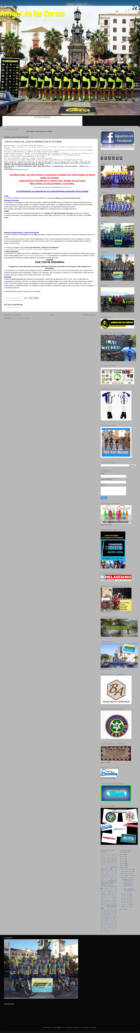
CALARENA (108, 863)
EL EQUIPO (110, 877)
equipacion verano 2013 (109, 881)
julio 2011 (126, 893)
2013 (123, 863)
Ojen (102, 913)
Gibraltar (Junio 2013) (110, 888)
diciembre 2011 (127, 869)
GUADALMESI (105, 890)
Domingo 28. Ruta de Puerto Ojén (129, 880)
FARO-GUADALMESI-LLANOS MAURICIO (109, 884)
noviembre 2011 (127, 871)
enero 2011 (126, 906)
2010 (123, 909)
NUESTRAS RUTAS (110, 911)
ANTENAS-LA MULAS (110, 860)
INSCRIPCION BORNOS (16, 300)
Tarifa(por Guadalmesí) (107, 927)
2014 (123, 861)
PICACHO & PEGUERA (105, 915)
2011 (123, 867)
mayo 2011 (126, 898)
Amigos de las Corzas (32, 13)
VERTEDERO (105, 930)
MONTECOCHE (112, 906)
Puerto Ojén (114, 920)
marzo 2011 (126, 902)
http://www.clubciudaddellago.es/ (34, 255)
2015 (123, 859)
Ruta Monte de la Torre (108, 921)
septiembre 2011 (128, 875)
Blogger (94, 1027)
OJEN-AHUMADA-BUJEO (109, 913)
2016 (123, 856)
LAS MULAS (114, 901)
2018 (123, 854)
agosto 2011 (126, 877)
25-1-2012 (114, 857)
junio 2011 (126, 896)
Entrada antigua (88, 315)
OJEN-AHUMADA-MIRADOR (106, 914)
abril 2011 (126, 900)
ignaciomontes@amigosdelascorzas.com (16, 169)
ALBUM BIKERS (106, 858)
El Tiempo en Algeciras (42, 117)
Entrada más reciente (13, 315)
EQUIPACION (103, 880)
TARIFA (112, 926)
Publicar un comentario (14, 307)
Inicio (51, 315)
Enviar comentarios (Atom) (21, 318)
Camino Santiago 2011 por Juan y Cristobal (109, 864)
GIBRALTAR (113, 887)
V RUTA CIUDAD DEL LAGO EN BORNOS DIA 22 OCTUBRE (129, 890)
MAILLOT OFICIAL (104, 904)
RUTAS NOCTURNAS (105, 923)
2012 (123, 865)
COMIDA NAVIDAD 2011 (107, 873)
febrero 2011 (127, 904)
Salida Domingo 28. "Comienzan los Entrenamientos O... (128, 884)
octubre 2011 (127, 873)
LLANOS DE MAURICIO (108, 903)
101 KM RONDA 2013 (106, 854)
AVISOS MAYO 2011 (105, 861)
